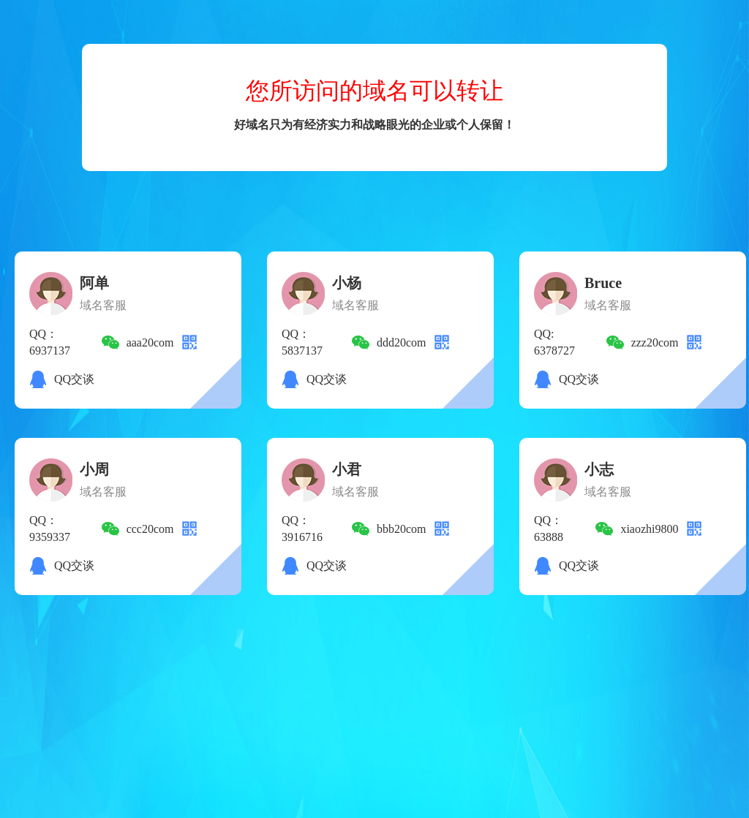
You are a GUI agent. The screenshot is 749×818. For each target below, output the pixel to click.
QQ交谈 (74, 379)
